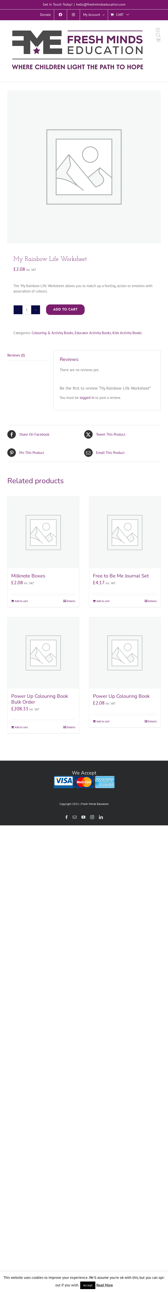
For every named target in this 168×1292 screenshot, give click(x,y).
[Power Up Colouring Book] (125, 653)
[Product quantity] (26, 309)
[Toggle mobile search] (158, 35)
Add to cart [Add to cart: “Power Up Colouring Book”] (102, 721)
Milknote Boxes (28, 576)
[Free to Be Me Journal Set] (125, 532)
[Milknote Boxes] (43, 532)
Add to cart (65, 309)
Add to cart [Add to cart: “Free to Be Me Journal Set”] (102, 601)
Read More (104, 1285)
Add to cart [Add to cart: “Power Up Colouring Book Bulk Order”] (21, 727)
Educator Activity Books (93, 332)
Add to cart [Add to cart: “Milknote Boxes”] (21, 601)
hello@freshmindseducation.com (100, 4)
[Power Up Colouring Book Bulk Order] (43, 653)
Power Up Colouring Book (121, 696)
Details (71, 601)
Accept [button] (87, 1285)
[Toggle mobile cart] (158, 40)
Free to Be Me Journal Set (121, 576)
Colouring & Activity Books (52, 332)
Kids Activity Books (127, 332)
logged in (87, 397)
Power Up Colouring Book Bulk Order (39, 699)
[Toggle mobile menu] (158, 29)
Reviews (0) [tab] (16, 355)
